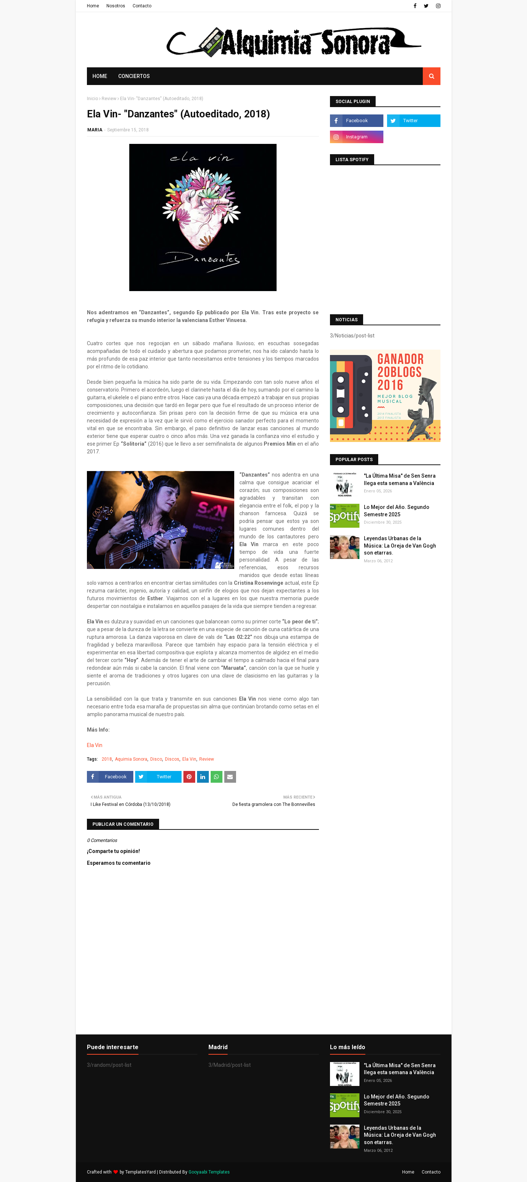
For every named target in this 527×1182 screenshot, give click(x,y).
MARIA (94, 129)
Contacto (142, 5)
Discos (172, 759)
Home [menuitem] (99, 76)
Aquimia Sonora (131, 759)
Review (109, 98)
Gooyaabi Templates (209, 1172)
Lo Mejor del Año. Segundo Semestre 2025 (396, 510)
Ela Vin (94, 745)
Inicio (92, 98)
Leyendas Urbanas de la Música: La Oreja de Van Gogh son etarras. (400, 545)
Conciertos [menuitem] (134, 76)
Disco (156, 759)
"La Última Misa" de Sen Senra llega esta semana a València (400, 479)
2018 (107, 759)
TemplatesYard (140, 1172)
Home (93, 5)
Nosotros (115, 5)
